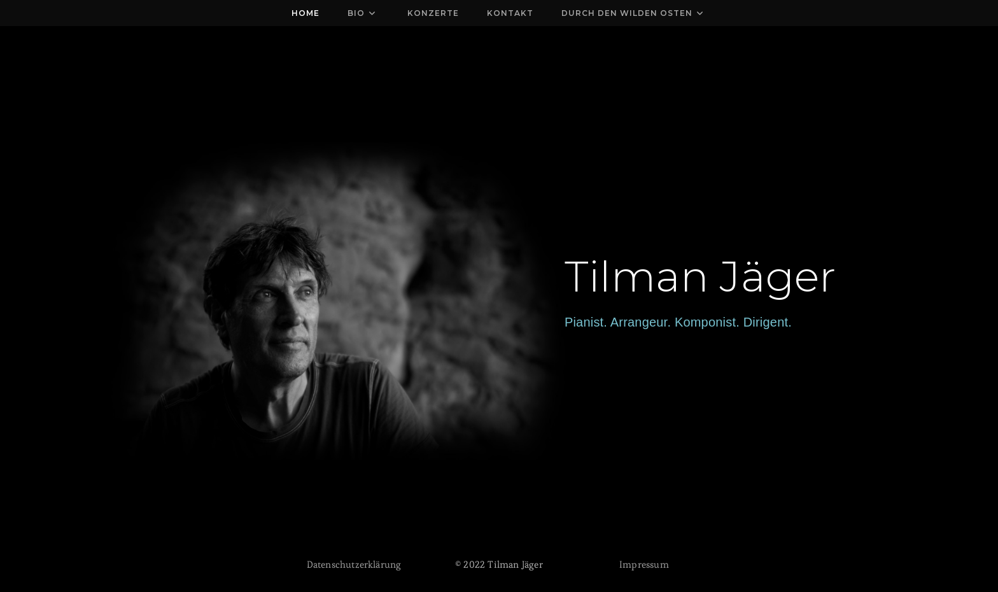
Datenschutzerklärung (354, 564)
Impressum (644, 564)
